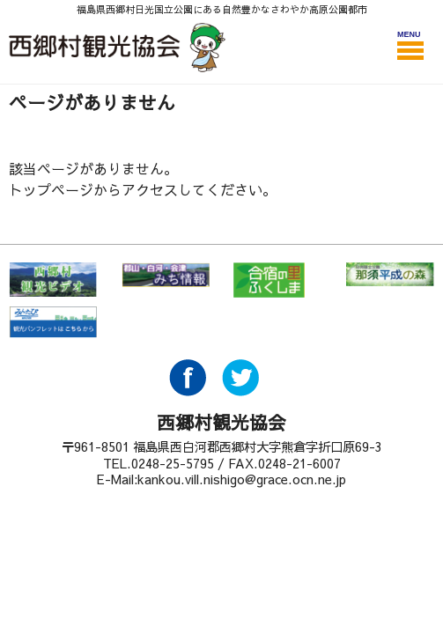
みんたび (53, 324)
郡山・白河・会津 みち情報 (166, 280)
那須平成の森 (390, 280)
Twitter (240, 391)
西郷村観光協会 (119, 47)
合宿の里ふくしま (277, 280)
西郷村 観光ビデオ (53, 280)
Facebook (187, 391)
